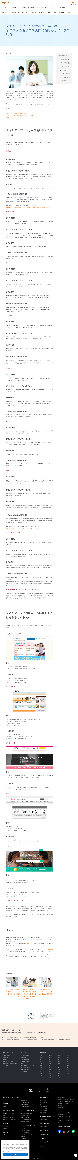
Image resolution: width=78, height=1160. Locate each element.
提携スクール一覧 (25, 1116)
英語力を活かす (61, 1104)
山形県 (50, 1055)
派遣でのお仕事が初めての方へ (10, 1109)
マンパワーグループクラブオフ (27, 1101)
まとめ (7, 117)
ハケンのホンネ (43, 1103)
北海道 (41, 1053)
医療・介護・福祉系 (25, 1068)
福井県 (68, 1060)
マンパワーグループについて (28, 1124)
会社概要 (23, 1126)
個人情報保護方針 (25, 1130)
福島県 (59, 1055)
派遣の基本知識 (43, 1099)
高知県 (59, 1072)
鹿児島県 (50, 1076)
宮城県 (68, 1053)
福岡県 (68, 1072)
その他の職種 (24, 1070)
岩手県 (59, 1053)
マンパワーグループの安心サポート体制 (11, 1117)
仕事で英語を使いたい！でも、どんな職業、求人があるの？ (45, 991)
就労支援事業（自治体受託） (47, 1115)
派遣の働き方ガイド (22, 12)
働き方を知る (31, 8)
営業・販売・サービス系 (26, 1058)
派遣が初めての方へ (16, 8)
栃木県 (41, 1058)
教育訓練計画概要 (25, 1120)
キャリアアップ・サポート (27, 1109)
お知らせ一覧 (43, 1144)
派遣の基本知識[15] (64, 59)
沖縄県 (59, 1076)
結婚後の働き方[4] (64, 80)
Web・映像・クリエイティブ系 (27, 1064)
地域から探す (43, 1051)
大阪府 (59, 1066)
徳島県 (68, 1070)
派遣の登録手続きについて (8, 1115)
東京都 (41, 1060)
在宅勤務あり (6, 1055)
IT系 (22, 1062)
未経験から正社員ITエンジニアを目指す (66, 1098)
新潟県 (59, 1062)
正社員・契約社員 (6, 1137)
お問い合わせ (53, 8)
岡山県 (41, 1070)
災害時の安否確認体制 (26, 1105)
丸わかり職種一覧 (43, 1105)
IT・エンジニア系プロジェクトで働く (66, 1100)
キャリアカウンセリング (26, 1113)
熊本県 (59, 1074)
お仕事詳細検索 (6, 1124)
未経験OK (5, 1058)
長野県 (50, 1062)
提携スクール (30, 943)
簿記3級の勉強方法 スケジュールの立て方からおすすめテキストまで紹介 (23, 528)
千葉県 (68, 1058)
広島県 (50, 1070)
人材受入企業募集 (43, 1118)
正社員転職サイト (61, 1112)
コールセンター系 (25, 1060)
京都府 (50, 1066)
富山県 (68, 1062)
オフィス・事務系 (25, 1053)
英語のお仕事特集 (43, 1124)
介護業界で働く (61, 1106)
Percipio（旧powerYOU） (26, 1111)
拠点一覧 (23, 1134)
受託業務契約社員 (6, 1139)
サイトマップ (43, 1148)
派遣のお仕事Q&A (43, 1101)
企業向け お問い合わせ (64, 1125)
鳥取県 (59, 1068)
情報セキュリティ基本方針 (26, 1132)
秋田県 (41, 1055)
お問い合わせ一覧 (44, 1128)
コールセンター (6, 1064)
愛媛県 (50, 1072)
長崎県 (50, 1074)
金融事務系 (23, 1055)
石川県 (41, 1062)
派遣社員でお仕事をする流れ (9, 1111)
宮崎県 (41, 1076)
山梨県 (59, 1060)
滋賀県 (41, 1066)
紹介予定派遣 (6, 1135)
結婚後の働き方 (43, 1111)
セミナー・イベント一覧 (26, 1118)
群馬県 (50, 1058)
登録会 (24, 8)
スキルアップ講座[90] (65, 73)
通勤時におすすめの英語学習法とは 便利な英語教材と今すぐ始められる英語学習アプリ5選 (28, 207)
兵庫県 (68, 1066)
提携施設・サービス (25, 1103)
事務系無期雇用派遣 (62, 1096)
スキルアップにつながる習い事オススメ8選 (16, 113)
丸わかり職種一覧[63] (65, 70)
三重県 (59, 1064)
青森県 (50, 1053)
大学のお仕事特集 (44, 1140)
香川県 (41, 1072)
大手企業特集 (43, 1136)
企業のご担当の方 (63, 8)
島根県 (68, 1068)
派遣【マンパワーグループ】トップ (9, 12)
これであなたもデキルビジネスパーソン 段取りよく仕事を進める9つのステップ (13, 992)
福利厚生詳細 (24, 1099)
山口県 (59, 1070)
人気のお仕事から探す (8, 1051)
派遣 (4, 1133)
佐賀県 (41, 1074)
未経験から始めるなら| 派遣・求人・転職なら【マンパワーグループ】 (27, 957)
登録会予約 (5, 1102)
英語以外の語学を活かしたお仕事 (10, 1062)
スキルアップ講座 (30, 12)
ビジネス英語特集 (43, 1109)
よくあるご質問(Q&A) (45, 1132)
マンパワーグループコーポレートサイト (66, 1110)
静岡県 (68, 1064)
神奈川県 (50, 1060)
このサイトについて (25, 1137)
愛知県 (41, 1064)
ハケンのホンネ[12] (64, 66)
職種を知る (24, 1051)
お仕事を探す (6, 8)
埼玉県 (59, 1058)
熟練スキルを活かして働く (63, 1102)
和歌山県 (50, 1068)
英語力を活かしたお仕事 (8, 1060)
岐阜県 (50, 1064)
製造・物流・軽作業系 (26, 1066)
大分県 (68, 1074)
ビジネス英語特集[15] (65, 77)
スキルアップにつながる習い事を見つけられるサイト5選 (19, 115)
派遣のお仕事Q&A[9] (65, 63)
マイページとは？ (6, 1113)
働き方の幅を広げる (44, 1122)
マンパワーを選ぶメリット (42, 8)
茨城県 (68, 1055)
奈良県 (41, 1068)
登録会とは (5, 1105)
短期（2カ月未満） (7, 1053)
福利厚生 (23, 1096)
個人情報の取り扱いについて (27, 1128)
